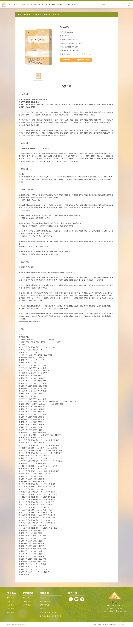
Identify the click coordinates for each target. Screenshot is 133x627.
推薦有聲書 (27, 601)
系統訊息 (10, 605)
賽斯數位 (43, 608)
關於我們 (52, 5)
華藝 (83, 54)
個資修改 (10, 598)
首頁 (10, 5)
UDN (68, 54)
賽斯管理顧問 (45, 605)
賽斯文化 (43, 598)
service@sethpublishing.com (115, 611)
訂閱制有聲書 (36, 5)
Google (89, 54)
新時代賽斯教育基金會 (48, 612)
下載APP (67, 5)
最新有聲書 (27, 598)
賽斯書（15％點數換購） (43, 15)
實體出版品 (26, 5)
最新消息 (17, 5)
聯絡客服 (59, 5)
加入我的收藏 (83, 59)
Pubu (73, 54)
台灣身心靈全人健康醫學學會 (51, 616)
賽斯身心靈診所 (46, 601)
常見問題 (75, 5)
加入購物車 (67, 59)
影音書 (44, 5)
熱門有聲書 (27, 605)
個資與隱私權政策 (13, 625)
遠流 (78, 54)
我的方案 (10, 601)
